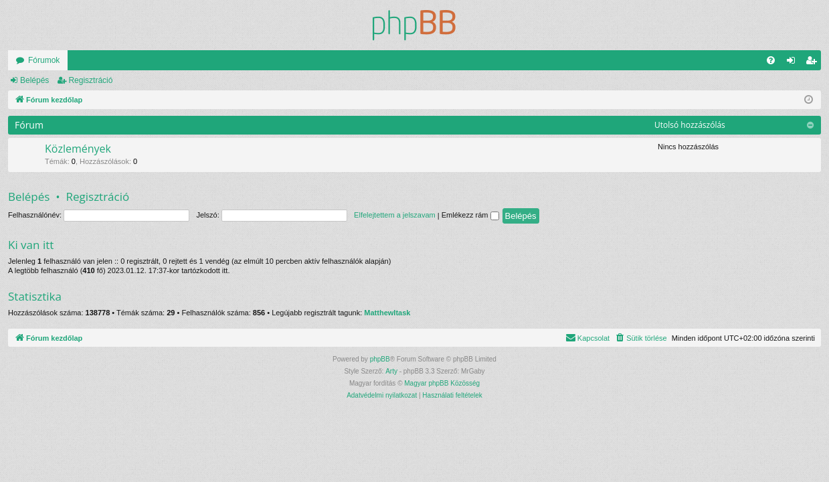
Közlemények (78, 148)
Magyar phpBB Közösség (442, 383)
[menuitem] (771, 60)
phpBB (380, 359)
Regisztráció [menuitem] (814, 63)
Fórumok (44, 60)
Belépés (34, 80)
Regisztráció (90, 80)
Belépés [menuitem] (794, 63)
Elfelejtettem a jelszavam (395, 215)
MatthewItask (387, 313)
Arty (391, 371)
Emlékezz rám (470, 215)
